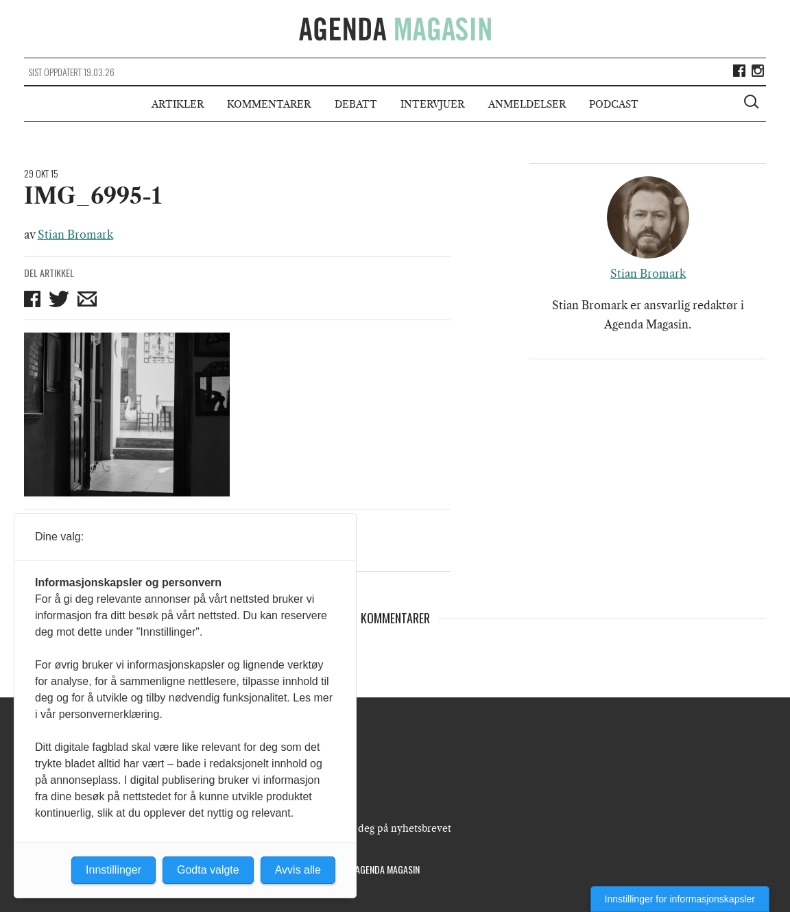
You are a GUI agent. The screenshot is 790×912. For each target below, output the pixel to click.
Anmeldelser (527, 104)
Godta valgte (208, 870)
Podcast (613, 104)
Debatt (356, 104)
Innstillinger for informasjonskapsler (680, 898)
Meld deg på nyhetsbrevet (391, 828)
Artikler (178, 104)
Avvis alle (298, 870)
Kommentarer (269, 104)
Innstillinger (113, 870)
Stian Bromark (75, 234)
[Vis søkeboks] (753, 103)
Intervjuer (432, 104)
